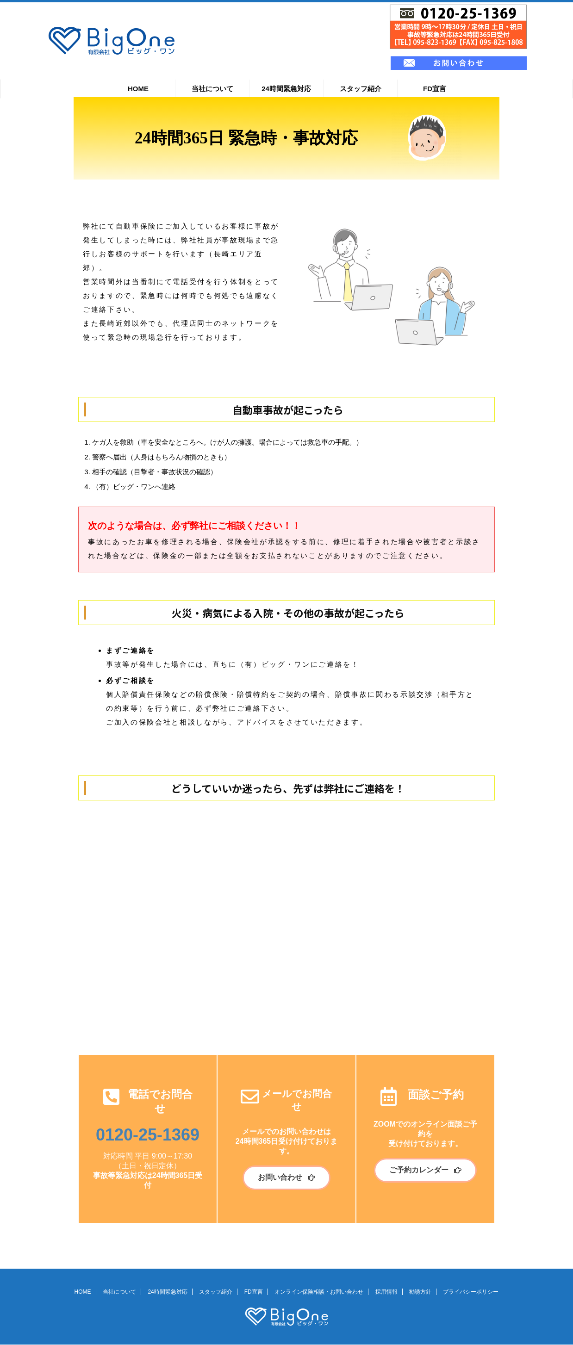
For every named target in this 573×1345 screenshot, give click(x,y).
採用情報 (386, 1292)
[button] (286, 1177)
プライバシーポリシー (470, 1292)
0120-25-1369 (147, 1134)
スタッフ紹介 (360, 89)
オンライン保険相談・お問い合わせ (318, 1292)
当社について (212, 89)
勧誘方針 (420, 1292)
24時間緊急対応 (286, 89)
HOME (138, 89)
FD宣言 (434, 89)
